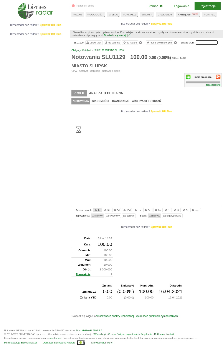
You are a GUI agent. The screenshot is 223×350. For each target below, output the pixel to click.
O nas (111, 334)
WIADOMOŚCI (95, 14)
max (195, 210)
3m (147, 210)
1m (137, 210)
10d (126, 210)
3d (107, 210)
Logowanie (181, 6)
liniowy (96, 215)
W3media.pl (99, 334)
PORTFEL (209, 14)
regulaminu (55, 338)
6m (157, 210)
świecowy (113, 215)
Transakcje (120, 101)
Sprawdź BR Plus (161, 23)
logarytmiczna (172, 215)
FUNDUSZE (129, 14)
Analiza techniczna (106, 93)
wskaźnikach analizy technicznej (115, 316)
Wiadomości (100, 101)
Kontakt (170, 334)
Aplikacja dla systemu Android (59, 342)
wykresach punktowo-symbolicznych (157, 316)
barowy (128, 215)
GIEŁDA (113, 14)
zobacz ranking (213, 85)
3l (176, 210)
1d (97, 210)
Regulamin (146, 334)
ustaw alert (93, 42)
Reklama (159, 334)
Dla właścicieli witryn (102, 342)
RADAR (77, 14)
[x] (128, 35)
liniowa (154, 215)
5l (185, 210)
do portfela (112, 42)
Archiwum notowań (146, 101)
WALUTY (147, 14)
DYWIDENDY (165, 14)
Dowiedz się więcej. (115, 35)
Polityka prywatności (128, 334)
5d (116, 210)
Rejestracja (208, 6)
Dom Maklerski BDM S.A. (89, 330)
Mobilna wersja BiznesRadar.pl (20, 342)
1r (167, 210)
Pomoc (155, 6)
